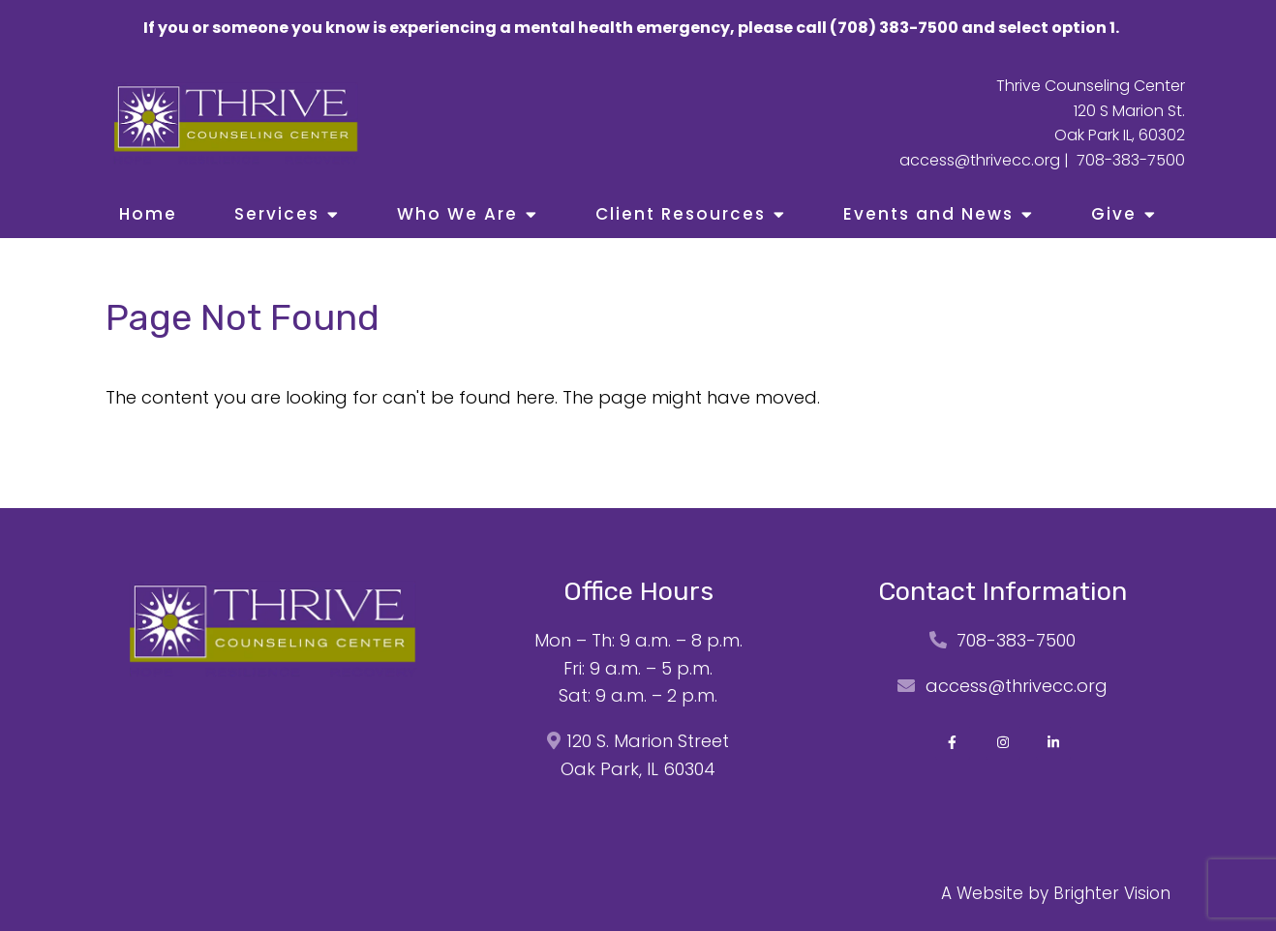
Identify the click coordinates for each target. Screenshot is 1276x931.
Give (1114, 213)
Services (276, 213)
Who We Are (457, 213)
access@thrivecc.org (979, 160)
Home (148, 213)
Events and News (928, 213)
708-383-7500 (1131, 160)
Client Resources (680, 213)
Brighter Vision (1111, 893)
